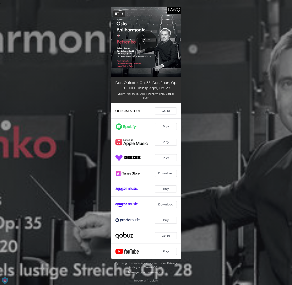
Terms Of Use (153, 267)
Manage (133, 272)
